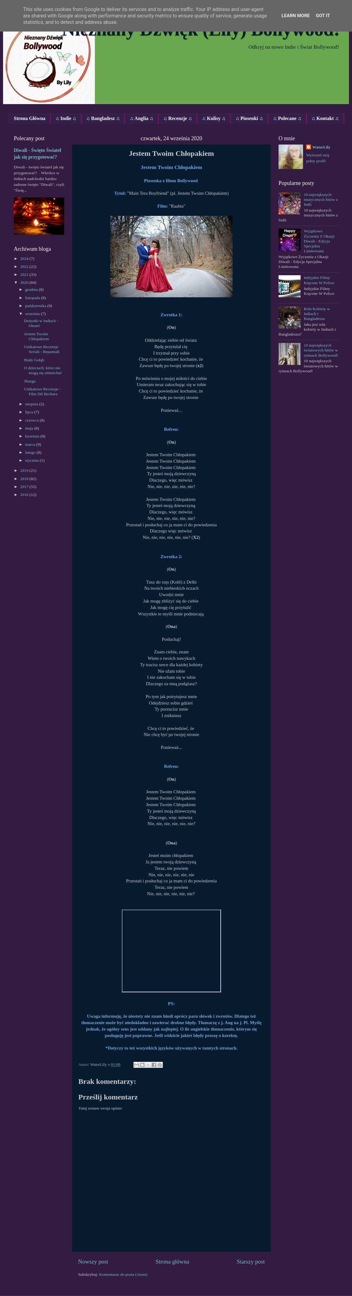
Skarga (30, 381)
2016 (24, 494)
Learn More (296, 15)
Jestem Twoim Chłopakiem (36, 336)
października (36, 305)
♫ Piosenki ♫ (249, 118)
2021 (24, 274)
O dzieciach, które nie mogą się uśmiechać (43, 370)
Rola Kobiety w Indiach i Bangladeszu (317, 313)
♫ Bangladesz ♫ (103, 118)
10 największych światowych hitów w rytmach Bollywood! (321, 350)
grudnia (32, 289)
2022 (24, 266)
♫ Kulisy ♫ (213, 118)
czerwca (32, 420)
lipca (29, 412)
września (33, 313)
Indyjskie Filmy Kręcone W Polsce (319, 280)
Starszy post (251, 1261)
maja (29, 428)
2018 (24, 478)
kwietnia (32, 436)
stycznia (32, 460)
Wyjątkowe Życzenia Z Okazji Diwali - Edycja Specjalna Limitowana (319, 241)
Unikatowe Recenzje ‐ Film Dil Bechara (42, 391)
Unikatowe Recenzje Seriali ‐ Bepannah (41, 349)
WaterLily (321, 147)
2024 (24, 258)
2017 (24, 486)
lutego (30, 452)
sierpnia (32, 404)
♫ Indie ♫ (65, 118)
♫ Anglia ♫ (141, 118)
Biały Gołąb (34, 360)
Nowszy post (93, 1261)
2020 (24, 282)
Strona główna (172, 1261)
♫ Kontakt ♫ (325, 118)
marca (30, 444)
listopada (33, 297)
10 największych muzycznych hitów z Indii (321, 199)
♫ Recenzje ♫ (177, 118)
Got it (323, 15)
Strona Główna (29, 118)
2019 (24, 470)
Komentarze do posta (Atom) (123, 1274)
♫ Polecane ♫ (287, 118)
